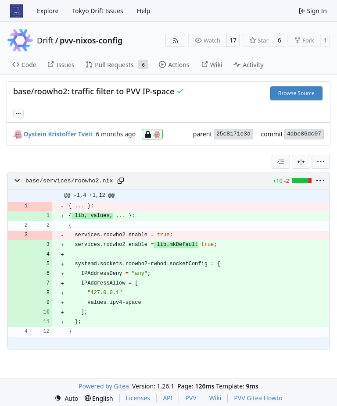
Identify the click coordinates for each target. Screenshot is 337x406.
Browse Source (296, 93)
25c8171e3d (233, 134)
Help (144, 11)
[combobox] (281, 162)
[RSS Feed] (175, 40)
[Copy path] (121, 181)
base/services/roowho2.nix (69, 181)
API (167, 398)
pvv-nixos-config (91, 40)
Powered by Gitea (104, 386)
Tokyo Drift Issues (97, 11)
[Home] (16, 11)
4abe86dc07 (304, 134)
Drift (45, 40)
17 (233, 40)
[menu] (321, 162)
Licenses (138, 398)
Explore (47, 11)
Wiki (215, 398)
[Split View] (301, 162)
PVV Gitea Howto (258, 398)
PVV (190, 398)
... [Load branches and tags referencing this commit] (18, 113)
